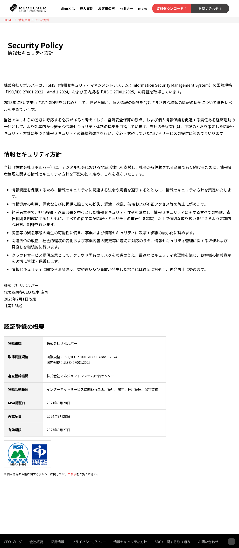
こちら (72, 474)
